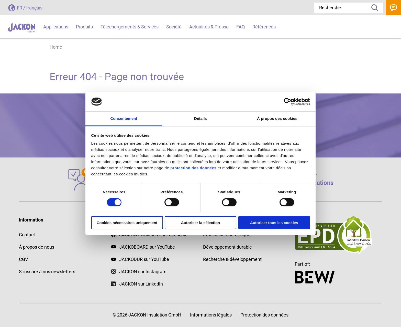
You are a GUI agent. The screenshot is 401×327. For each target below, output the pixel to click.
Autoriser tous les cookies (274, 222)
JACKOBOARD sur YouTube (147, 247)
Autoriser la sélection (200, 222)
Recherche (373, 8)
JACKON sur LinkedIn (137, 283)
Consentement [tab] (123, 118)
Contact (393, 7)
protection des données (193, 168)
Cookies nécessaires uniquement (127, 222)
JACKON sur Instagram (142, 271)
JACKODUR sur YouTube (144, 259)
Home (56, 47)
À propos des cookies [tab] (277, 118)
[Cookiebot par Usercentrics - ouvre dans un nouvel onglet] (287, 102)
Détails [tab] (200, 118)
